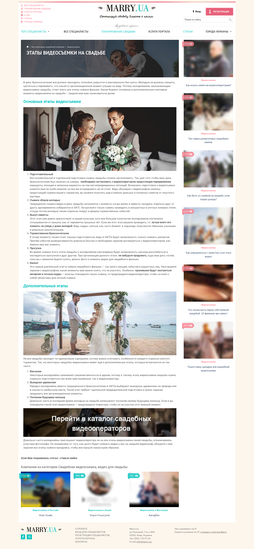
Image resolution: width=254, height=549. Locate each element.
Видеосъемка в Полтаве (45, 510)
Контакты (81, 541)
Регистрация (221, 11)
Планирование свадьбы (118, 31)
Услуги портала (159, 31)
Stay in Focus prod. (100, 515)
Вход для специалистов (90, 532)
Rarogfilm (154, 515)
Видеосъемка (208, 79)
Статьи (188, 31)
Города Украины (217, 31)
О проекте (81, 528)
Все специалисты (76, 31)
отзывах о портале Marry (213, 532)
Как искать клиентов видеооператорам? (208, 85)
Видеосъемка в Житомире (154, 510)
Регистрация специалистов (92, 535)
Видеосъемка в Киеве (99, 510)
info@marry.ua (144, 541)
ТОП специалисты (33, 31)
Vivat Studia (45, 515)
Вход (198, 11)
